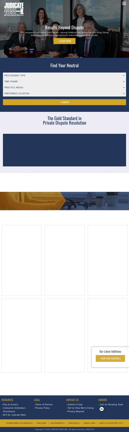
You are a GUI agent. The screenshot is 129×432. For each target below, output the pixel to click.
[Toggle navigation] (124, 3)
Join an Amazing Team (111, 404)
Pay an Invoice (10, 404)
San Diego (74, 423)
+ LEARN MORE (64, 41)
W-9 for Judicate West (14, 414)
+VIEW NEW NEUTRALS (110, 358)
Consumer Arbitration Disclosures (14, 410)
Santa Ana (89, 423)
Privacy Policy (42, 408)
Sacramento (57, 423)
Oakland (41, 423)
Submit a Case (75, 404)
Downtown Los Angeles (19, 423)
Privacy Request (76, 411)
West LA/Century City (111, 423)
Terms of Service (44, 404)
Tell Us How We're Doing (81, 408)
